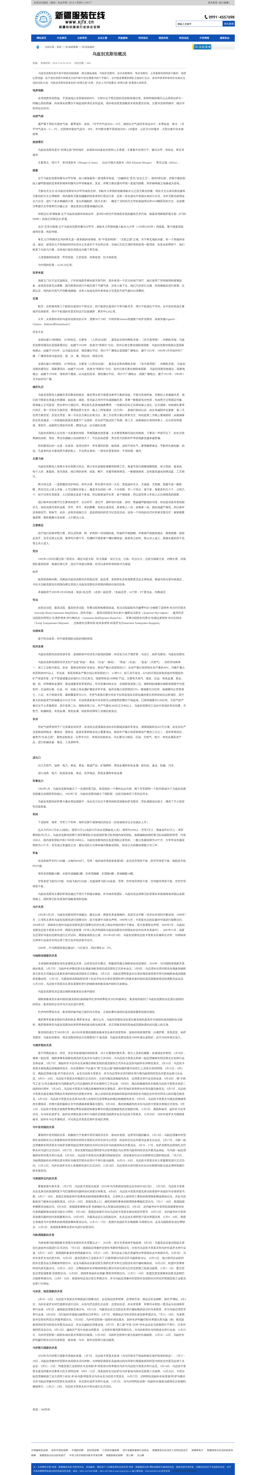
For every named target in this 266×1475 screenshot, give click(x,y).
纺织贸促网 (93, 1450)
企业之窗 (102, 38)
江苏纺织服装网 (110, 1450)
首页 (59, 47)
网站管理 (192, 1471)
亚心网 (129, 1455)
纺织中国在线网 (59, 1450)
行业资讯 (61, 38)
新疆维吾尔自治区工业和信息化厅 (170, 1450)
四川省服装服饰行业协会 (136, 1450)
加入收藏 (224, 2)
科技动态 (184, 38)
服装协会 (224, 38)
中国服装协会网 (39, 1450)
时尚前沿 (143, 38)
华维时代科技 (179, 1471)
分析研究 (82, 38)
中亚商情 (204, 38)
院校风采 (163, 38)
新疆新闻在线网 (114, 1455)
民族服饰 (123, 38)
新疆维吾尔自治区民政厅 (53, 1455)
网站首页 (41, 38)
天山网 (140, 1455)
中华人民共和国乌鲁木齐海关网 (85, 1455)
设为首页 (212, 2)
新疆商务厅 (197, 1450)
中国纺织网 (77, 1450)
